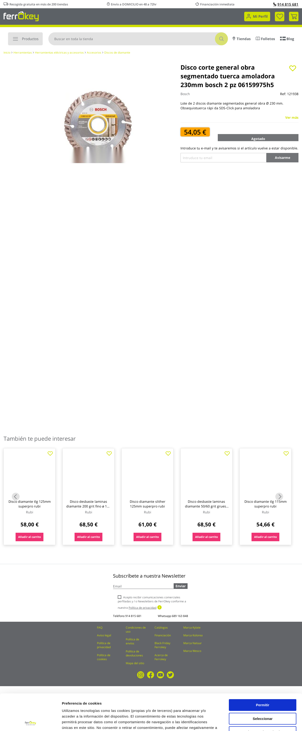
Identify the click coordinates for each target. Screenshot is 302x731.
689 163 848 (180, 616)
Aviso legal (104, 635)
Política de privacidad (104, 645)
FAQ (99, 627)
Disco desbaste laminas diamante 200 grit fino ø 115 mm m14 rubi (88, 506)
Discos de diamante (117, 53)
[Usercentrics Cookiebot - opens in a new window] (30, 721)
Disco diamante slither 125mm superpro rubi (147, 503)
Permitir (262, 669)
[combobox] (138, 38)
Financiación (163, 635)
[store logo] (21, 16)
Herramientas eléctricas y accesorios (59, 53)
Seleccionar (263, 682)
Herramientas (22, 53)
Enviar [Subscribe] (181, 586)
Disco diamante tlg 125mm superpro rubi (29, 503)
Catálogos (161, 627)
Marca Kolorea (193, 635)
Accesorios (94, 53)
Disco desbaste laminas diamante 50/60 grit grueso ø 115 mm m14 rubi (206, 506)
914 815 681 (285, 4)
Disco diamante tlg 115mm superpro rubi (265, 503)
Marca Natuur (192, 643)
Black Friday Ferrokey (162, 645)
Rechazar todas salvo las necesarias (263, 697)
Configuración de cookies (261, 722)
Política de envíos (132, 641)
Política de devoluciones (134, 653)
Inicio (7, 53)
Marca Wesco (192, 651)
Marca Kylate (192, 627)
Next (279, 497)
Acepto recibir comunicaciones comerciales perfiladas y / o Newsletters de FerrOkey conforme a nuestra (152, 602)
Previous (16, 497)
